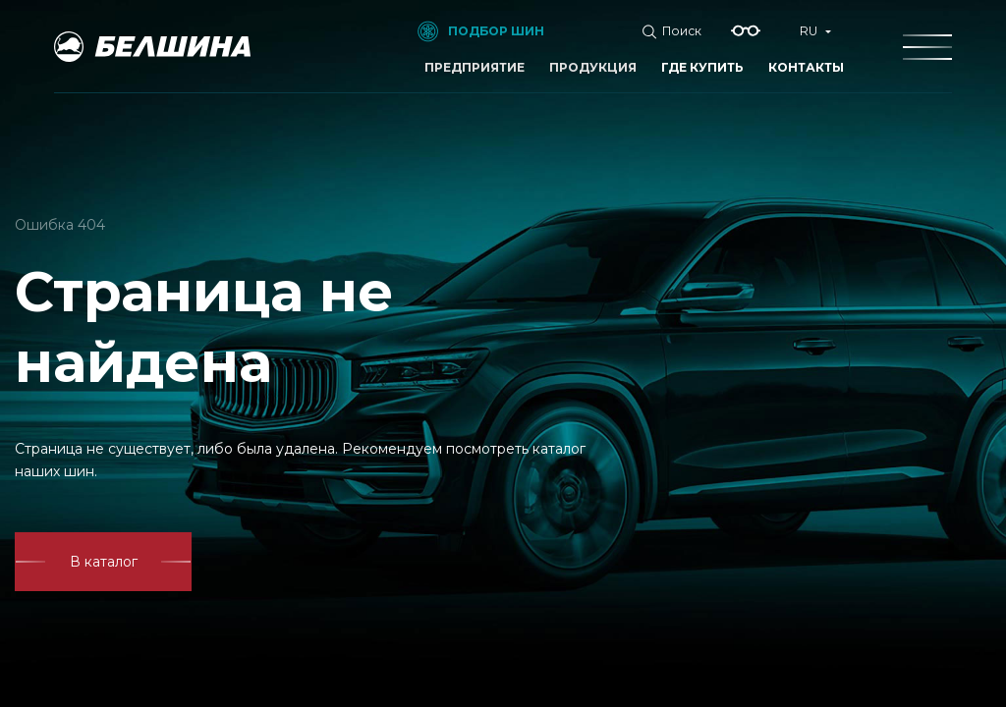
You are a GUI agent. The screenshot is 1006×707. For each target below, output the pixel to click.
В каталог (104, 562)
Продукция (593, 67)
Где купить (702, 67)
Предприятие (474, 67)
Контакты (806, 67)
